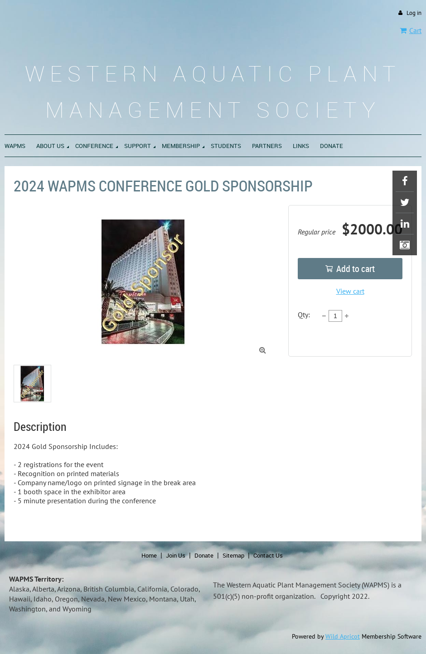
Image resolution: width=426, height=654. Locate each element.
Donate (203, 555)
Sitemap (233, 555)
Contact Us (268, 555)
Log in (414, 13)
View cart (350, 291)
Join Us (175, 555)
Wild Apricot (342, 636)
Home (149, 555)
